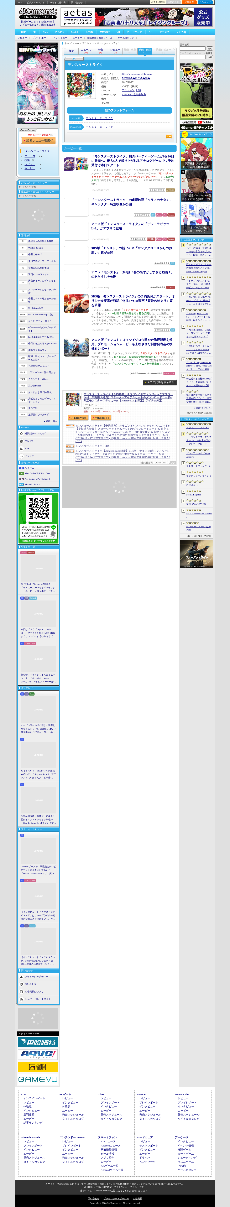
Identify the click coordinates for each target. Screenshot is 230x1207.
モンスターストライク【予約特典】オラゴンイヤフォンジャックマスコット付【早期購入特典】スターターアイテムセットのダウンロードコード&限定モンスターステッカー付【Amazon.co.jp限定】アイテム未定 (128, 397)
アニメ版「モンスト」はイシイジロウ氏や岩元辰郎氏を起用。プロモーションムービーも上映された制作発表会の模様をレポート (131, 344)
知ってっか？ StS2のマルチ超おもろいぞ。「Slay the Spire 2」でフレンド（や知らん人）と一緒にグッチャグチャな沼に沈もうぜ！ (38, 774)
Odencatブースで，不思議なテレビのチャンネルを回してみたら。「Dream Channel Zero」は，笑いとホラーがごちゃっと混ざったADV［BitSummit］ (38, 870)
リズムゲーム (186, 1161)
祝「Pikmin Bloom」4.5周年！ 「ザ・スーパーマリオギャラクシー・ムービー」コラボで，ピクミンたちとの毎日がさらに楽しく (38, 588)
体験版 (27, 1106)
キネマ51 (32, 408)
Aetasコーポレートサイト (38, 999)
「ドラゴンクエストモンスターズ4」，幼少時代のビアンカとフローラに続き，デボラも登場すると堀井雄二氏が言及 (198, 284)
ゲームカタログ (126, 38)
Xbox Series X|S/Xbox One (37, 473)
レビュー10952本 (29, 24)
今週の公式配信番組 (38, 267)
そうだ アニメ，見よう (40, 321)
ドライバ (29, 455)
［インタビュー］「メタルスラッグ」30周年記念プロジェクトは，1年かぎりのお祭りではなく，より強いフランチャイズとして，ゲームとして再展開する (38, 961)
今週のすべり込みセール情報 (42, 300)
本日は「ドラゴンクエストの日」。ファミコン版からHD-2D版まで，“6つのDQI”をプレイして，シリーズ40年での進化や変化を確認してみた (38, 633)
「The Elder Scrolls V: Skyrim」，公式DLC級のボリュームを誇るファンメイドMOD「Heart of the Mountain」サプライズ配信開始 (198, 301)
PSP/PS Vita (182, 1094)
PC (34, 32)
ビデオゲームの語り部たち (42, 372)
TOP (23, 32)
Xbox (45, 32)
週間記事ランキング (35, 433)
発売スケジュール (73, 1114)
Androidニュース (110, 1145)
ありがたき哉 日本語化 (40, 392)
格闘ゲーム (184, 1149)
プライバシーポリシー (36, 976)
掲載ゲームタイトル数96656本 (38, 21)
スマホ (89, 32)
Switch (74, 32)
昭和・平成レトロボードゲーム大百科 (42, 358)
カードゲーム (186, 1153)
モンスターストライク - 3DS (92, 445)
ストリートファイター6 (198, 466)
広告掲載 (137, 1198)
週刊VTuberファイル (38, 274)
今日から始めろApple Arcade (42, 343)
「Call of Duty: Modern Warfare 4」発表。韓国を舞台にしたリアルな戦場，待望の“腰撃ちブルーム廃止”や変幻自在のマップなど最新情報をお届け (199, 366)
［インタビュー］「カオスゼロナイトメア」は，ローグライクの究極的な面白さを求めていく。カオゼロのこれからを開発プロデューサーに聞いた (38, 916)
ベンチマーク (147, 1161)
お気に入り (173, 2)
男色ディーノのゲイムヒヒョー (42, 282)
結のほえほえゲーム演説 (40, 336)
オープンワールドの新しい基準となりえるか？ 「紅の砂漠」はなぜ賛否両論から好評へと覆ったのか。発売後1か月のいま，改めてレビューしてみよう (38, 729)
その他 (182, 1165)
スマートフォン (107, 1137)
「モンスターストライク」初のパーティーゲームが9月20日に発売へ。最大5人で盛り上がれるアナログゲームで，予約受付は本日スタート (132, 161)
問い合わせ (77, 2)
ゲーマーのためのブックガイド (42, 329)
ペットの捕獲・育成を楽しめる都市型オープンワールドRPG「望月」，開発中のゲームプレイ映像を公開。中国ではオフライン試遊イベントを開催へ (198, 252)
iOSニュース (108, 1141)
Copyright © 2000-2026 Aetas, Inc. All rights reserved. (115, 1203)
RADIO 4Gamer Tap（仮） (41, 314)
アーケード (181, 1137)
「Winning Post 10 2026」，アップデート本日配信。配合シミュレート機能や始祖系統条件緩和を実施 (198, 317)
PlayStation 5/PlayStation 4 (37, 479)
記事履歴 (189, 2)
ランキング (205, 2)
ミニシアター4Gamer (38, 379)
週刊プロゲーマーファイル (42, 261)
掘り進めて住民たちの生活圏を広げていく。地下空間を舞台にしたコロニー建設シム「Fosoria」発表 (198, 399)
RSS (20, 2)
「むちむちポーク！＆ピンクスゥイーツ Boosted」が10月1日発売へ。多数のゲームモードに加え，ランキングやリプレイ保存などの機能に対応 (198, 350)
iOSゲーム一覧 (109, 1165)
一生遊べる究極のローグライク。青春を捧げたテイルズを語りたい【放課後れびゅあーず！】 (198, 382)
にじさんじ (192, 485)
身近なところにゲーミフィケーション (42, 400)
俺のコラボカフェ (37, 350)
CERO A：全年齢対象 (134, 94)
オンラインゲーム (34, 1098)
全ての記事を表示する (160, 382)
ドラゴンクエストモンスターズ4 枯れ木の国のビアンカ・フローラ (198, 440)
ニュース (30, 156)
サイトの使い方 (58, 2)
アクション (128, 90)
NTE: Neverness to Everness (199, 515)
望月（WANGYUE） (196, 504)
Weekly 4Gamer (35, 247)
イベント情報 (186, 1145)
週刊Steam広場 (35, 308)
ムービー (77, 38)
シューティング (187, 1157)
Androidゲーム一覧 (112, 1169)
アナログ (164, 32)
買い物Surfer (34, 385)
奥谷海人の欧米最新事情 (40, 241)
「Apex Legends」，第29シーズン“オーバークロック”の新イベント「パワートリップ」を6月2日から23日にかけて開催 (198, 333)
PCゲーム (29, 468)
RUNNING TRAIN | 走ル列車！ (198, 528)
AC (150, 32)
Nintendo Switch (32, 484)
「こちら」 (133, 1187)
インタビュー (60, 38)
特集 (27, 160)
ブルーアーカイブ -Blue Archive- (198, 455)
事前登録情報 (109, 1149)
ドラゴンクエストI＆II (197, 427)
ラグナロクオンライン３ (198, 475)
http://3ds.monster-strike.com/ (137, 74)
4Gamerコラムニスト (38, 365)
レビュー (22, 38)
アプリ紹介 (107, 1157)
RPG (138, 90)
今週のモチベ (35, 254)
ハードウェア (134, 32)
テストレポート (148, 1145)
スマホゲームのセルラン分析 (42, 291)
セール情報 (107, 1153)
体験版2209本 (48, 24)
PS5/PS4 (59, 32)
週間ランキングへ (204, 408)
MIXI (125, 78)
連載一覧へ (51, 421)
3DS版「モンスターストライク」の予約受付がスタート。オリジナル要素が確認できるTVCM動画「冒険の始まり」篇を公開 (133, 301)
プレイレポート (40, 38)
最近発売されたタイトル (100, 38)
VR (118, 32)
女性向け (105, 32)
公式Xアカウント (36, 2)
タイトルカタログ (73, 1118)
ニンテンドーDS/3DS (72, 1137)
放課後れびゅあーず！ (39, 414)
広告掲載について (34, 991)
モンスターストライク (99, 118)
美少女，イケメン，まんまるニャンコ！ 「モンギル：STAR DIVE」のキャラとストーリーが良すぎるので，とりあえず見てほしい (38, 678)
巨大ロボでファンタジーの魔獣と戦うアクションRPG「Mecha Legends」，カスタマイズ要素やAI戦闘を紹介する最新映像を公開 (199, 268)
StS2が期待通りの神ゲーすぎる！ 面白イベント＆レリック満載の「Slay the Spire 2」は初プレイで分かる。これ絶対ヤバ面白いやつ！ (38, 820)
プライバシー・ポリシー (116, 1198)
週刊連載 (28, 1114)
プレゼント (30, 440)
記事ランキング (32, 1122)
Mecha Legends (193, 494)
